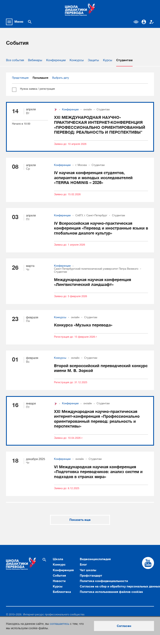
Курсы (107, 60)
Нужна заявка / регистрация (33, 88)
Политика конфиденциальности (104, 581)
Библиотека (62, 591)
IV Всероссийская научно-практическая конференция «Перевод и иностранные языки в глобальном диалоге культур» (101, 228)
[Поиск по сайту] (29, 21)
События (59, 575)
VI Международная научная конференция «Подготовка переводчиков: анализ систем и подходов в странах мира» (98, 472)
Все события (15, 60)
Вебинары (35, 60)
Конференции (56, 60)
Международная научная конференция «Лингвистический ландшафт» (92, 282)
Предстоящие (20, 77)
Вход (143, 21)
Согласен (124, 626)
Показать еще (80, 519)
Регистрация (151, 21)
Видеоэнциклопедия (95, 559)
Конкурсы (77, 60)
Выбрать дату (60, 77)
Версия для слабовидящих (136, 21)
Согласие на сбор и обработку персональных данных (120, 586)
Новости (59, 581)
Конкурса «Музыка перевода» (83, 325)
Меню (18, 21)
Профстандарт (91, 575)
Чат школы (88, 570)
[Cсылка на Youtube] (148, 563)
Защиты (93, 60)
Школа (58, 559)
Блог (83, 564)
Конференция (63, 570)
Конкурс (59, 564)
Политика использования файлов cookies (111, 591)
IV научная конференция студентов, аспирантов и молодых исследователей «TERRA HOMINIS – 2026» (93, 178)
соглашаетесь (59, 623)
